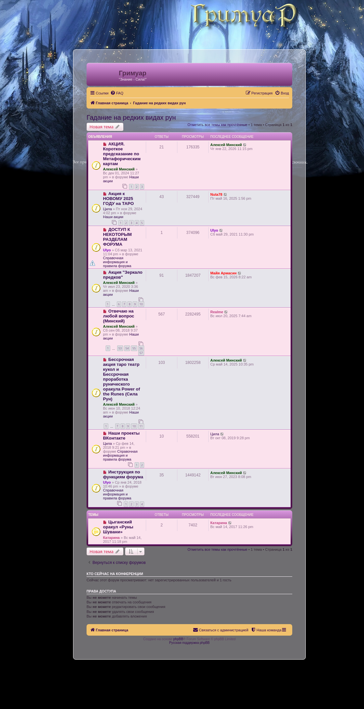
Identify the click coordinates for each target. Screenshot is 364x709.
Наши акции (113, 217)
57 (141, 353)
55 (134, 348)
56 (141, 348)
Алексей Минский (119, 169)
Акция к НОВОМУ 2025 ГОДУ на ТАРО (118, 198)
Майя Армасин (223, 273)
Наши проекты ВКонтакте (121, 436)
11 (141, 426)
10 (141, 304)
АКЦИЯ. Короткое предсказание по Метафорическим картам (122, 153)
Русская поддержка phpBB (189, 643)
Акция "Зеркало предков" (123, 275)
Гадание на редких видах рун (131, 117)
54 (127, 348)
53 (120, 348)
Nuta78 (216, 194)
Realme (216, 312)
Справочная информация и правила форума (117, 262)
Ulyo (107, 250)
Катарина (111, 538)
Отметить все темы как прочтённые (217, 125)
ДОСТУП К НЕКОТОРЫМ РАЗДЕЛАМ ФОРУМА (117, 237)
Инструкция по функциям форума (123, 474)
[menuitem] (116, 93)
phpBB (178, 639)
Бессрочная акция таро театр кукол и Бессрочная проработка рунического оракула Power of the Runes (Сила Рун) (121, 379)
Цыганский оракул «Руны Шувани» (118, 526)
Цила (107, 209)
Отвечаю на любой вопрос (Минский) (118, 316)
